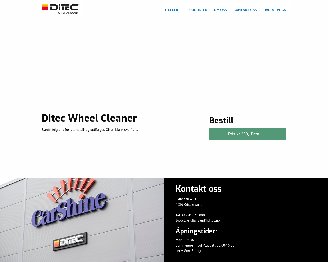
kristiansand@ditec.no (203, 220)
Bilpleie (172, 10)
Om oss (220, 10)
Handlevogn (275, 10)
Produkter (197, 10)
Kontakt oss (245, 10)
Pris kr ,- (247, 134)
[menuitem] (173, 9)
